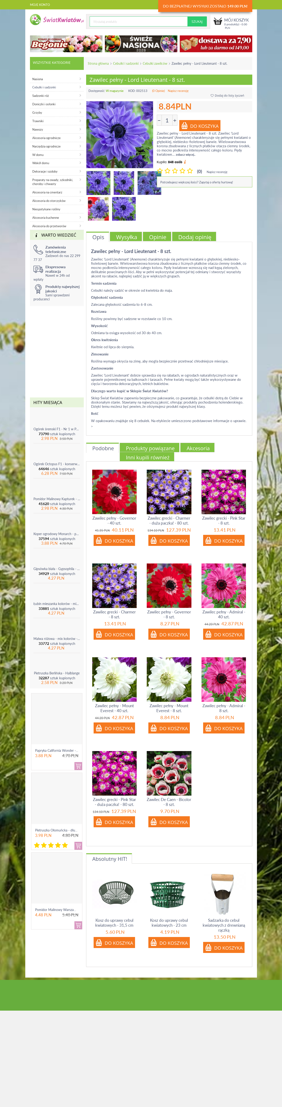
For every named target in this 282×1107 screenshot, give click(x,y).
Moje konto (40, 5)
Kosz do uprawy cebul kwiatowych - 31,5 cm (114, 923)
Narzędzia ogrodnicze (46, 146)
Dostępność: (96, 91)
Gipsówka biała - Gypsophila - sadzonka (56, 569)
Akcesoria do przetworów (49, 226)
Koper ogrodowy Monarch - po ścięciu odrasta (56, 534)
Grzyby (37, 112)
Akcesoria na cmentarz (47, 192)
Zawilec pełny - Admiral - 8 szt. (223, 708)
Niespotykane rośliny (46, 209)
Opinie (157, 237)
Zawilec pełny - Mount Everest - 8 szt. (169, 708)
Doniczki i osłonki (43, 104)
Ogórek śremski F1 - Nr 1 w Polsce (56, 429)
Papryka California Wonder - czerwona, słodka (68, 750)
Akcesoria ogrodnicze (46, 138)
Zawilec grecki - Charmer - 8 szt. (114, 614)
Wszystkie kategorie (52, 62)
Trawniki (38, 121)
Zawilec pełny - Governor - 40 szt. (114, 520)
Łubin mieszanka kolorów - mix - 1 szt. (56, 604)
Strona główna (98, 63)
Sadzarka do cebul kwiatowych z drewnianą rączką (224, 925)
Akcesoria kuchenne (45, 217)
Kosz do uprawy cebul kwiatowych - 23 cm (169, 923)
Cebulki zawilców (155, 63)
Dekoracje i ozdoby (45, 171)
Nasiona (37, 79)
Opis (98, 237)
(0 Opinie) (158, 91)
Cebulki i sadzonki (126, 63)
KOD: (132, 91)
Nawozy (37, 129)
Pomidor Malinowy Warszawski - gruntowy (66, 910)
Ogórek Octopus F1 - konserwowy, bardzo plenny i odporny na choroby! (56, 464)
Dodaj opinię (195, 237)
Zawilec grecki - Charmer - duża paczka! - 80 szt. (169, 520)
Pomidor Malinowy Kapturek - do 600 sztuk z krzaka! (56, 499)
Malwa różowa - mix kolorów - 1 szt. (56, 639)
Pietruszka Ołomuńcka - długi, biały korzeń (65, 830)
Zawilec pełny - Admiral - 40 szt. (223, 614)
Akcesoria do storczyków (49, 201)
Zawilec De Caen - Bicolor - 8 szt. (169, 802)
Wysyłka (126, 237)
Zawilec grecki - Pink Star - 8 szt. (223, 520)
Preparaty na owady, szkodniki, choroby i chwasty (52, 182)
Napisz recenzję (178, 91)
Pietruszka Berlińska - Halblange (57, 673)
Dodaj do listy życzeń (227, 95)
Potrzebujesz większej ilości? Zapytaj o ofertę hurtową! (196, 182)
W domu (38, 155)
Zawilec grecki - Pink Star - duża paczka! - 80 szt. (114, 802)
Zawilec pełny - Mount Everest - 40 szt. (114, 708)
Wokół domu (40, 163)
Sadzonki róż (40, 96)
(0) (199, 171)
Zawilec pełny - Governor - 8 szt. (169, 614)
